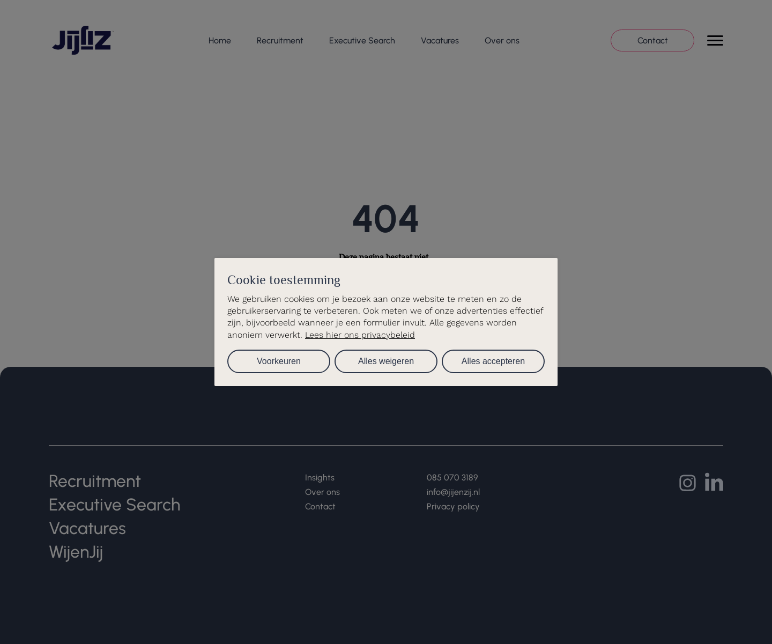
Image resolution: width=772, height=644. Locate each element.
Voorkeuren (279, 361)
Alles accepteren (493, 361)
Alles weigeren (386, 361)
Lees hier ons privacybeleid (360, 335)
